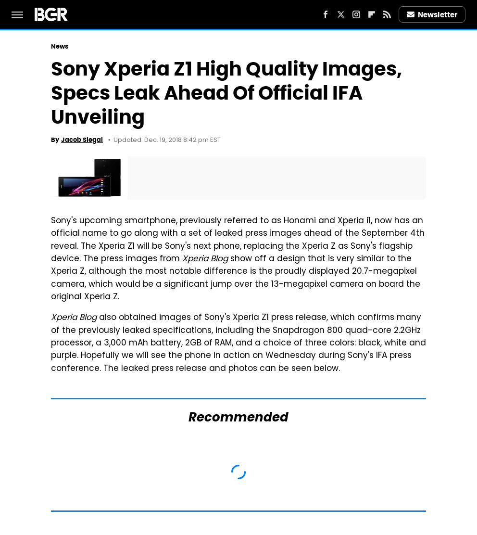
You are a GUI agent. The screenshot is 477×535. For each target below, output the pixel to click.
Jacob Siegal (82, 140)
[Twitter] (341, 14)
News (59, 46)
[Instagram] (356, 14)
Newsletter (432, 14)
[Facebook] (325, 14)
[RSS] (387, 14)
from (194, 259)
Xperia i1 (354, 221)
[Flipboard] (372, 14)
